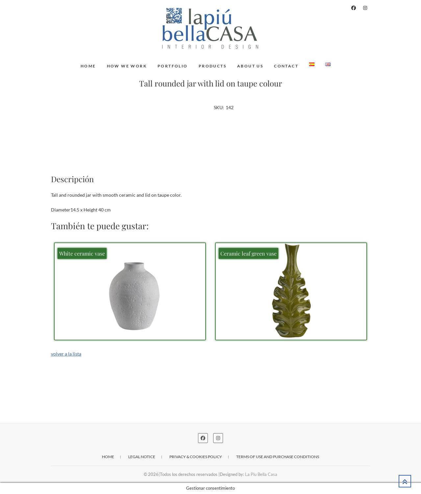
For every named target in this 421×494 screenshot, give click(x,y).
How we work (127, 65)
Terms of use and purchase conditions (277, 456)
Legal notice (141, 456)
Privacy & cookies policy (195, 456)
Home (88, 65)
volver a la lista (66, 354)
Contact (286, 65)
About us (250, 65)
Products (212, 65)
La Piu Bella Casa (261, 474)
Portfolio (173, 65)
